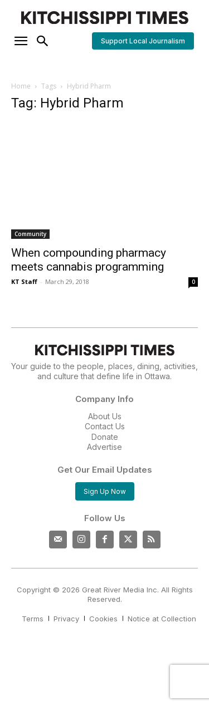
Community (30, 234)
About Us (104, 416)
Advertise (104, 447)
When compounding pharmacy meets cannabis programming (88, 259)
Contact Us (105, 426)
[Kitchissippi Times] (104, 17)
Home (21, 86)
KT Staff (24, 281)
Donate (104, 437)
